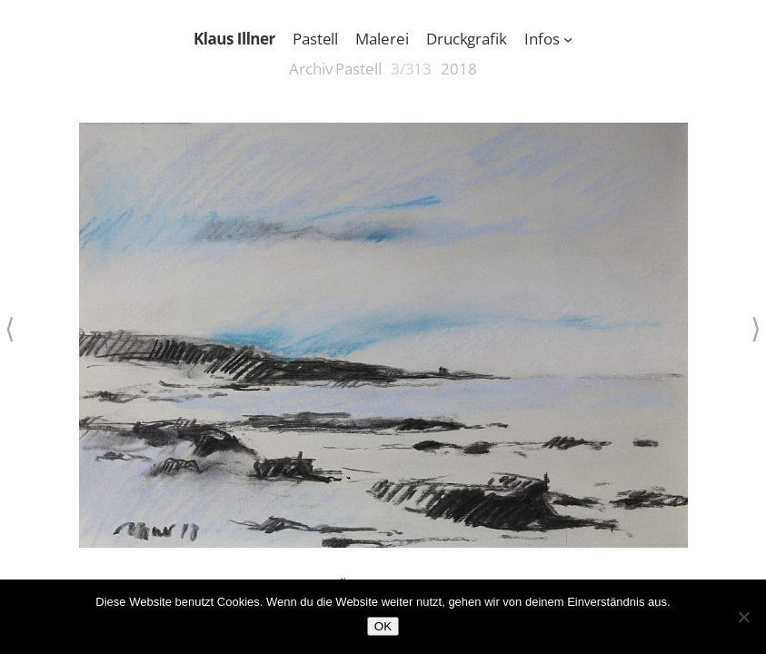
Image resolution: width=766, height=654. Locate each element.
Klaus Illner (234, 38)
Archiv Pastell (335, 68)
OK (383, 626)
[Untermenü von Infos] (567, 39)
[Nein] (743, 617)
